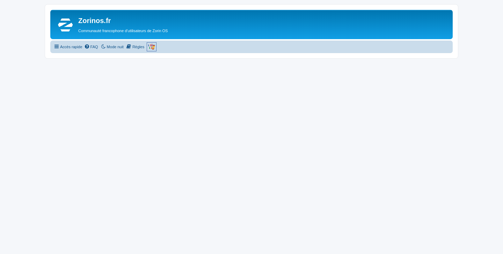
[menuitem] (91, 47)
